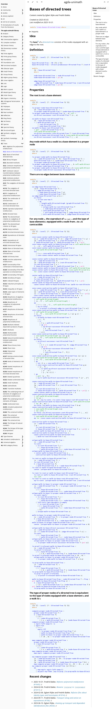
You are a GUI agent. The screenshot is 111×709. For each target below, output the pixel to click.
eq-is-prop (58, 671)
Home (4, 7)
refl (72, 113)
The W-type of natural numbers (12, 424)
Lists (4, 83)
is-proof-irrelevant (42, 550)
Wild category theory (9, 445)
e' (77, 359)
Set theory (5, 121)
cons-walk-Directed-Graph (78, 135)
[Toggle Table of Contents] (28, 2)
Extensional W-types (12, 245)
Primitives (5, 109)
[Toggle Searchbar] (37, 2)
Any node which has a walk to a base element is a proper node (102, 30)
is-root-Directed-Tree (43, 264)
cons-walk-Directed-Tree (53, 210)
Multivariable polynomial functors (10, 334)
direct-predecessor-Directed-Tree (66, 65)
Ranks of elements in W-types (13, 362)
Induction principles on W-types (13, 285)
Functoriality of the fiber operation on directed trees (13, 271)
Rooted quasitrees (11, 377)
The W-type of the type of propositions (13, 429)
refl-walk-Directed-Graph (45, 131)
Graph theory (7, 71)
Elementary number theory (9, 49)
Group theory (7, 74)
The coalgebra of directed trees (13, 184)
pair (37, 130)
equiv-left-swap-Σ (43, 624)
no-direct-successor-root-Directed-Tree (51, 115)
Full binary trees (11, 256)
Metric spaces (7, 89)
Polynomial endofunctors (9, 352)
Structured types (8, 130)
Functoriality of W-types (13, 275)
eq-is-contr (43, 306)
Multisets (8, 330)
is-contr (37, 444)
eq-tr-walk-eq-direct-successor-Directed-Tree (58, 378)
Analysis (4, 34)
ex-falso (37, 198)
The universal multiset (13, 412)
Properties (97, 19)
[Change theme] (32, 2)
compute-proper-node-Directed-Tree (47, 611)
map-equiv (38, 653)
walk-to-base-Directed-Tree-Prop (46, 579)
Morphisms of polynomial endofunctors (11, 321)
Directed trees (10, 214)
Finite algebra (7, 54)
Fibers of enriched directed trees (11, 252)
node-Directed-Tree (66, 76)
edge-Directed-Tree (44, 83)
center (36, 469)
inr (35, 272)
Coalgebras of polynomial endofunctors (11, 194)
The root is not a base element (101, 23)
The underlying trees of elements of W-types (13, 400)
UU (52, 63)
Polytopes (5, 106)
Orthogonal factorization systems (10, 102)
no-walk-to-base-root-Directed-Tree (47, 119)
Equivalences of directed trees (13, 236)
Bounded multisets (11, 163)
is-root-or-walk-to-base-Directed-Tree (49, 458)
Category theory (7, 36)
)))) (52, 372)
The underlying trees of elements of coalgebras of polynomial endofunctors (13, 394)
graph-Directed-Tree (75, 203)
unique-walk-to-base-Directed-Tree (47, 440)
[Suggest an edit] (107, 2)
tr (40, 321)
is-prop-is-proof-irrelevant (46, 574)
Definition (97, 16)
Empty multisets (11, 229)
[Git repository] (104, 2)
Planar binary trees (12, 345)
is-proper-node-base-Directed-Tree (47, 108)
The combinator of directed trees (11, 199)
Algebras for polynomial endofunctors (13, 147)
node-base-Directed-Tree (44, 76)
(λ (42, 363)
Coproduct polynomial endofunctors (13, 210)
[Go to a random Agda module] (41, 2)
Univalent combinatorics (10, 439)
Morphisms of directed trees (13, 310)
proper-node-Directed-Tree (45, 613)
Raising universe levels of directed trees (13, 357)
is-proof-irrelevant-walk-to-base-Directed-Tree (53, 546)
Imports (35, 31)
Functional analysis (8, 65)
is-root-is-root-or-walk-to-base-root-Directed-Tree (55, 473)
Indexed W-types (11, 281)
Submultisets (9, 386)
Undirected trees (11, 404)
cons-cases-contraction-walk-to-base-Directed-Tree (54, 288)
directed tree (48, 42)
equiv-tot (40, 626)
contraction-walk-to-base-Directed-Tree (49, 422)
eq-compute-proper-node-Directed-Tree (48, 657)
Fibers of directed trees (13, 248)
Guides (4, 13)
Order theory (6, 95)
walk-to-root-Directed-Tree (83, 284)
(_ (72, 137)
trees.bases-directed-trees (49, 27)
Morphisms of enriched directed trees (13, 316)
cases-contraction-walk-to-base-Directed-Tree (52, 381)
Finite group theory (8, 56)
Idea (95, 13)
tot (35, 252)
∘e (54, 624)
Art (3, 19)
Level (42, 57)
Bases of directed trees (12, 152)
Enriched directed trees (13, 232)
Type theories (7, 436)
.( (41, 130)
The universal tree (11, 420)
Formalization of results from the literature (10, 26)
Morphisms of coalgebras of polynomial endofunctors (11, 304)
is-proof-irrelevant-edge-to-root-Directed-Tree (60, 308)
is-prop (37, 566)
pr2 (59, 85)
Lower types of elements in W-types (13, 293)
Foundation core (8, 62)
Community (5, 10)
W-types (8, 433)
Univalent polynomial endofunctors (12, 408)
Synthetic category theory (8, 134)
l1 (34, 57)
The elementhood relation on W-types (11, 225)
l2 (37, 57)
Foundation (6, 60)
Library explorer (7, 16)
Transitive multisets (12, 389)
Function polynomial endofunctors (12, 261)
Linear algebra (7, 80)
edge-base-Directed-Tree (44, 81)
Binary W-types (10, 160)
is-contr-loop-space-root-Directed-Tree (70, 400)
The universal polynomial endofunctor (11, 416)
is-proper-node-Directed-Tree (47, 111)
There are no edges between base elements (102, 39)
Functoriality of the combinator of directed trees (13, 266)
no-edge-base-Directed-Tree (44, 187)
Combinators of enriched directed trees (11, 205)
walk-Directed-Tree (46, 122)
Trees (4, 143)
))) (68, 330)
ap (40, 201)
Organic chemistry (8, 98)
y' (73, 359)
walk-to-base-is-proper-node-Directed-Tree (51, 515)
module (33, 27)
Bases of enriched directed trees (11, 156)
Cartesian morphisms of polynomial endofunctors (13, 167)
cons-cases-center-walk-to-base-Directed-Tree (52, 237)
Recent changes (99, 76)
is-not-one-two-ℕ (45, 200)
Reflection (5, 115)
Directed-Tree (57, 57)
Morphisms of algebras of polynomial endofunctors (13, 298)
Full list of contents (8, 22)
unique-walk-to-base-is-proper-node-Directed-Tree (54, 484)
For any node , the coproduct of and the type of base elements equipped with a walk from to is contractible (59, 221)
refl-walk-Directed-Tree (53, 246)
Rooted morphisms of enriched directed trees (12, 373)
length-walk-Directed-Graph (53, 203)
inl (37, 398)
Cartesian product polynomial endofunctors (11, 179)
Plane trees (9, 348)
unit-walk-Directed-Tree (55, 212)
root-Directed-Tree (86, 83)
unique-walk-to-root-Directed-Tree (58, 207)
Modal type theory (8, 92)
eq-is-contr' (46, 205)
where (63, 27)
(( (44, 305)
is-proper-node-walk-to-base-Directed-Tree (51, 157)
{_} (69, 314)
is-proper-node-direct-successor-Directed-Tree (54, 170)
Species (5, 124)
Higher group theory (9, 77)
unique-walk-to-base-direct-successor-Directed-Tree (55, 528)
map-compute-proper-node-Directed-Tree (49, 640)
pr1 (59, 77)
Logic (4, 86)
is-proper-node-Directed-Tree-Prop (56, 631)
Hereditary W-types (12, 278)
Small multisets (10, 383)
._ (71, 164)
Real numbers (7, 112)
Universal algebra (8, 442)
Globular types (7, 68)
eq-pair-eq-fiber (45, 671)
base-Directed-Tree (40, 63)
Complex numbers (8, 42)
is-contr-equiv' (41, 495)
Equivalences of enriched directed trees (11, 241)
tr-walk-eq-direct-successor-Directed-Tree (60, 369)
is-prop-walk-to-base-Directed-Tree (47, 563)
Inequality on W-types (12, 289)
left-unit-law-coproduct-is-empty (52, 502)
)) (65, 126)
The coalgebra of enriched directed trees (11, 189)
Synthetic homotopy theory (9, 139)
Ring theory (6, 118)
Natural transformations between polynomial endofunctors (13, 340)
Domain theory (7, 45)
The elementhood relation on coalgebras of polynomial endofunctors (11, 219)
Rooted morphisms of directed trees (12, 368)
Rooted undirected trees (13, 380)
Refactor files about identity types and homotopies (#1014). (60, 693)
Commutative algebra (9, 39)
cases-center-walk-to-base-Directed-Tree (50, 259)
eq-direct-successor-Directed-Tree (58, 327)
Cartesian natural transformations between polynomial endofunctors (11, 173)
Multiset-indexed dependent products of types (13, 326)
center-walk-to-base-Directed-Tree (47, 275)
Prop (86, 579)
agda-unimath (73, 2)
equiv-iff (42, 629)
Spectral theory (7, 127)
